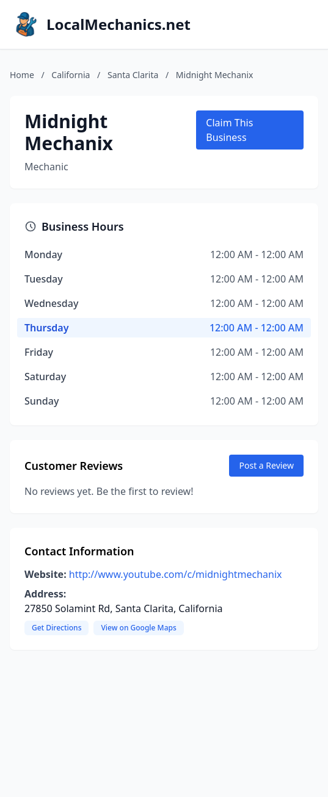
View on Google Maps (138, 627)
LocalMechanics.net (118, 24)
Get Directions (56, 627)
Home (22, 75)
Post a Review (266, 465)
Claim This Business (229, 130)
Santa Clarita (133, 75)
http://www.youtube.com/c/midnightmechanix (175, 574)
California (70, 75)
